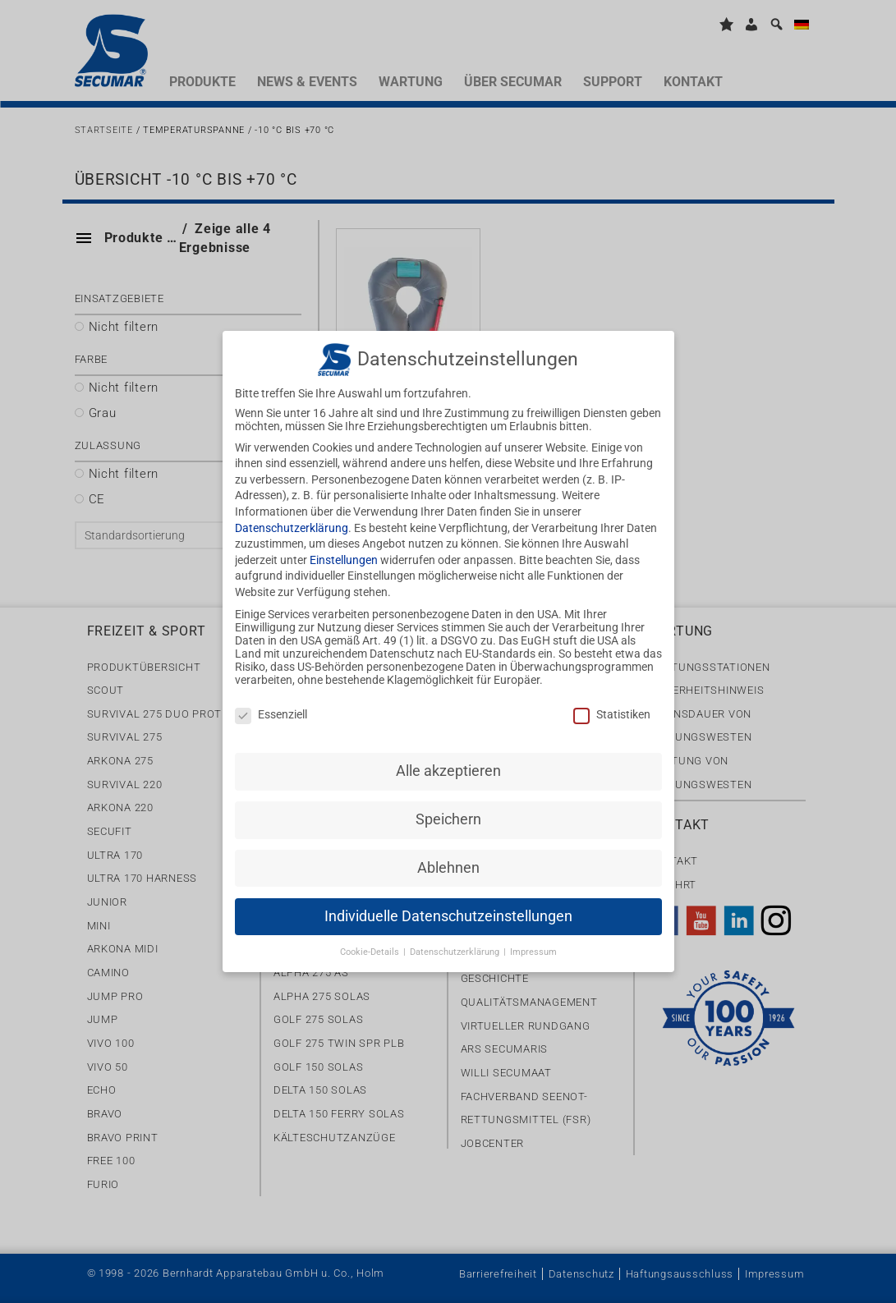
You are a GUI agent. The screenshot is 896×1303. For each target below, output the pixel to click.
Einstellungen (344, 549)
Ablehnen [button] (448, 857)
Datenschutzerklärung (291, 517)
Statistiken (611, 703)
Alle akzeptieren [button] (448, 760)
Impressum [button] (533, 941)
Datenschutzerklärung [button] (456, 941)
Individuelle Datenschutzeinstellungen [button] (448, 905)
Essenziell (271, 703)
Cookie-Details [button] (371, 941)
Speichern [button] (448, 809)
